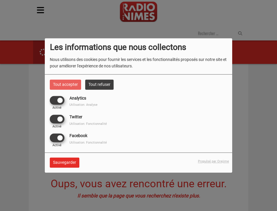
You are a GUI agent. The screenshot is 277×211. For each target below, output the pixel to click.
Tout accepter (65, 84)
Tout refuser (99, 84)
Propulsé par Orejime (213, 162)
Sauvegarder (64, 162)
